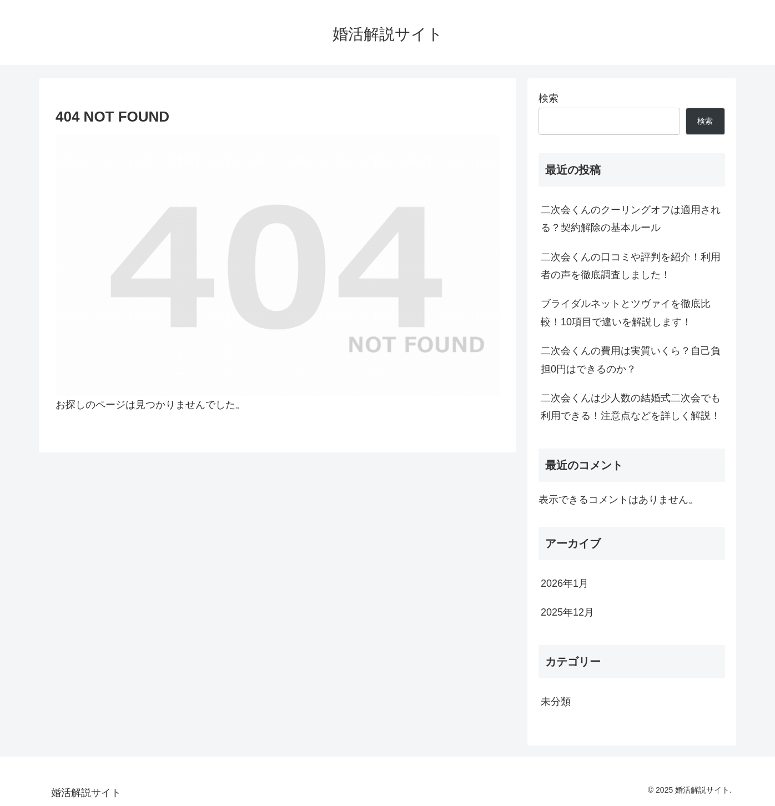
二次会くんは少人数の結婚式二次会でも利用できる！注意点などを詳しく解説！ (631, 406)
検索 (548, 98)
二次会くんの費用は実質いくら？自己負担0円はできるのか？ (631, 359)
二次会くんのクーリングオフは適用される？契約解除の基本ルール (631, 218)
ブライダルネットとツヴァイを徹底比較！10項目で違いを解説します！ (626, 312)
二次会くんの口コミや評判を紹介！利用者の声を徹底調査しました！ (631, 265)
